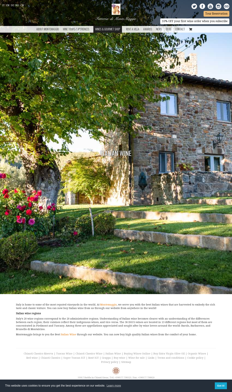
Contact (180, 29)
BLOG (168, 29)
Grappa (106, 357)
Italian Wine (68, 334)
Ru (17, 5)
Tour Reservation (216, 13)
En (7, 5)
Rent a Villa (132, 29)
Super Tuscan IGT (74, 357)
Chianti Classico (50, 357)
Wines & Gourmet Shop (107, 29)
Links (151, 357)
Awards (147, 29)
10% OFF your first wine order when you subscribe (195, 21)
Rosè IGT (93, 357)
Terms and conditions (170, 357)
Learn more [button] (114, 385)
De (12, 5)
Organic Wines (197, 353)
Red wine (32, 357)
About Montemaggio (47, 29)
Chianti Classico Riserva (39, 353)
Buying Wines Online (137, 353)
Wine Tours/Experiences (76, 29)
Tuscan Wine (64, 353)
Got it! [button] (220, 385)
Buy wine (119, 357)
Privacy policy (109, 362)
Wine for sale (136, 357)
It (3, 5)
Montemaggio (108, 304)
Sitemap (126, 362)
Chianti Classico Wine (88, 353)
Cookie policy (195, 357)
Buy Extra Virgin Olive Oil (169, 353)
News (159, 29)
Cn (22, 5)
